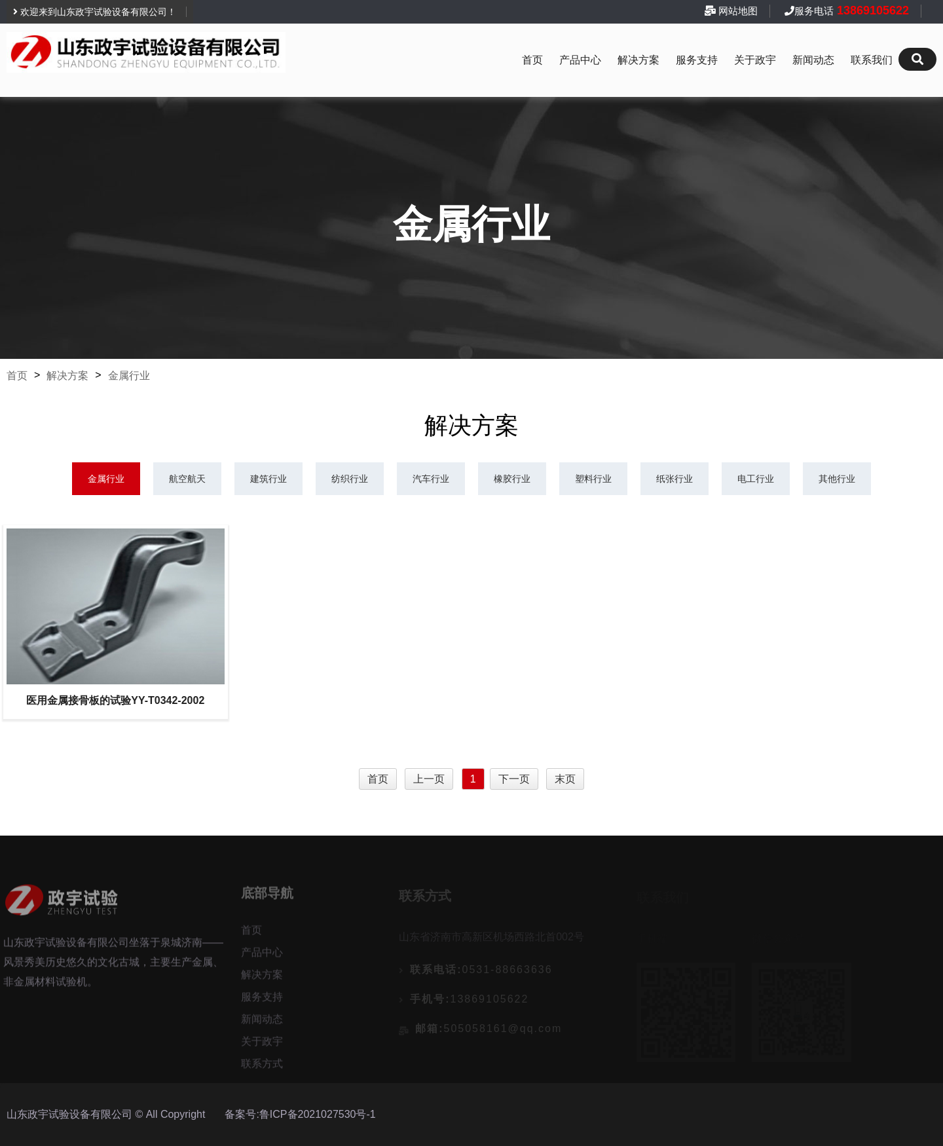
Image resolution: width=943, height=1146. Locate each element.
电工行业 (755, 478)
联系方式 (262, 1067)
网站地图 (738, 10)
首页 (532, 59)
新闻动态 (813, 59)
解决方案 (638, 59)
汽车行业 (431, 478)
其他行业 (837, 478)
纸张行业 (674, 478)
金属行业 (129, 375)
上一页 (429, 779)
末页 (565, 779)
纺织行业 (349, 478)
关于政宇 (755, 59)
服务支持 (697, 59)
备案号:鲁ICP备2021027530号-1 (300, 1114)
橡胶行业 (512, 478)
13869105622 (871, 10)
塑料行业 (593, 478)
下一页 (514, 779)
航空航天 (187, 478)
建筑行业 (268, 478)
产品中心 (580, 59)
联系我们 (872, 59)
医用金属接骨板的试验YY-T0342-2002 (115, 700)
